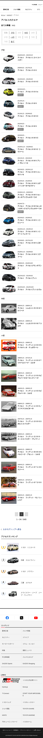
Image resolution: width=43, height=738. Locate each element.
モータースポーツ (8, 644)
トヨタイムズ (6, 702)
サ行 (26, 33)
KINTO (4, 715)
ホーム (3, 15)
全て (12, 42)
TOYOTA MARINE (29, 715)
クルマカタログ (28, 657)
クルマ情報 (16, 9)
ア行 (12, 33)
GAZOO (21, 3)
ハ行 (12, 37)
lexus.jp (25, 687)
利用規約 (16, 730)
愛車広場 (6, 9)
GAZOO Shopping (29, 663)
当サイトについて (7, 730)
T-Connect (5, 693)
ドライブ (26, 637)
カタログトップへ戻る (12, 529)
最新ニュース (27, 650)
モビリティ (28, 9)
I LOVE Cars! (4, 4)
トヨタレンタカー (29, 702)
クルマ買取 (6, 709)
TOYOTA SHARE (28, 709)
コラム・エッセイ (29, 644)
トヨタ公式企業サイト (30, 680)
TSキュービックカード (9, 722)
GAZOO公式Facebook (7, 617)
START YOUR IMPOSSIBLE (32, 695)
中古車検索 (34, 4)
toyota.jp (5, 687)
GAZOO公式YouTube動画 (36, 617)
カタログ (9, 15)
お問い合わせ (37, 730)
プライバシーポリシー (26, 730)
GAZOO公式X (21, 617)
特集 (3, 650)
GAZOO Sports (7, 663)
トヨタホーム (27, 722)
